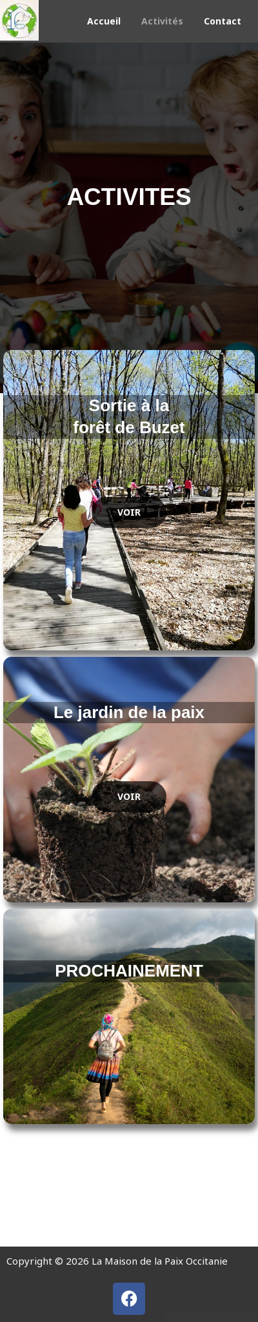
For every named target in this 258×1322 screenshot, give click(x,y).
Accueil (104, 21)
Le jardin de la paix (129, 712)
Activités (162, 21)
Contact (222, 21)
